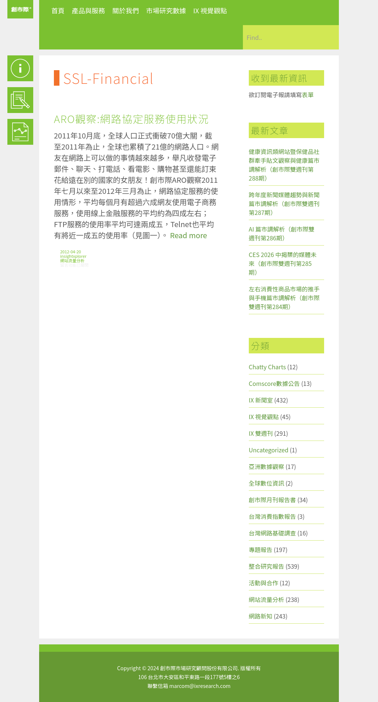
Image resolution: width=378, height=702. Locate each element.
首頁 (58, 10)
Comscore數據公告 (274, 383)
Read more (188, 235)
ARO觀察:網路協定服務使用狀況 (131, 118)
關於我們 (125, 10)
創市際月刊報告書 (272, 499)
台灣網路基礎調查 (272, 532)
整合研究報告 (266, 566)
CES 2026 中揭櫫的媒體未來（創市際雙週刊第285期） (283, 263)
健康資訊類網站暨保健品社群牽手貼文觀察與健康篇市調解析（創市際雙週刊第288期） (284, 164)
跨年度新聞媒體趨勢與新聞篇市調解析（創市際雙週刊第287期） (284, 203)
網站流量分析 (72, 260)
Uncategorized (269, 449)
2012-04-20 (70, 251)
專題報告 (260, 549)
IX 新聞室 (261, 399)
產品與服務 (88, 10)
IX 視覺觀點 (210, 10)
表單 (308, 94)
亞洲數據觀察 (266, 466)
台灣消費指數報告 (272, 516)
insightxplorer (73, 256)
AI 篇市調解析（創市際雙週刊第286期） (282, 233)
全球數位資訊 (266, 483)
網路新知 (260, 616)
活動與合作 (263, 582)
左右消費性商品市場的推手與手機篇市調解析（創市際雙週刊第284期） (284, 297)
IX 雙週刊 (261, 433)
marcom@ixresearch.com (200, 685)
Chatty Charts (267, 366)
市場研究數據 (166, 10)
